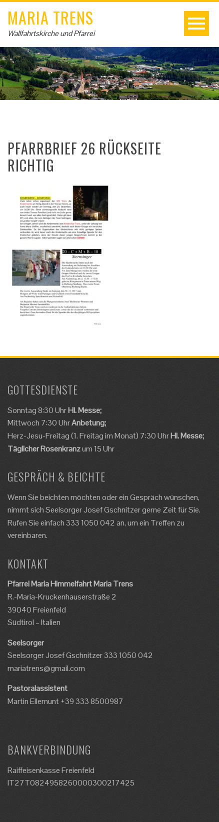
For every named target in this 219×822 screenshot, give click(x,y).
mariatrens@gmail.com (46, 668)
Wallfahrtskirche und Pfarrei (51, 33)
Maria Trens (51, 17)
